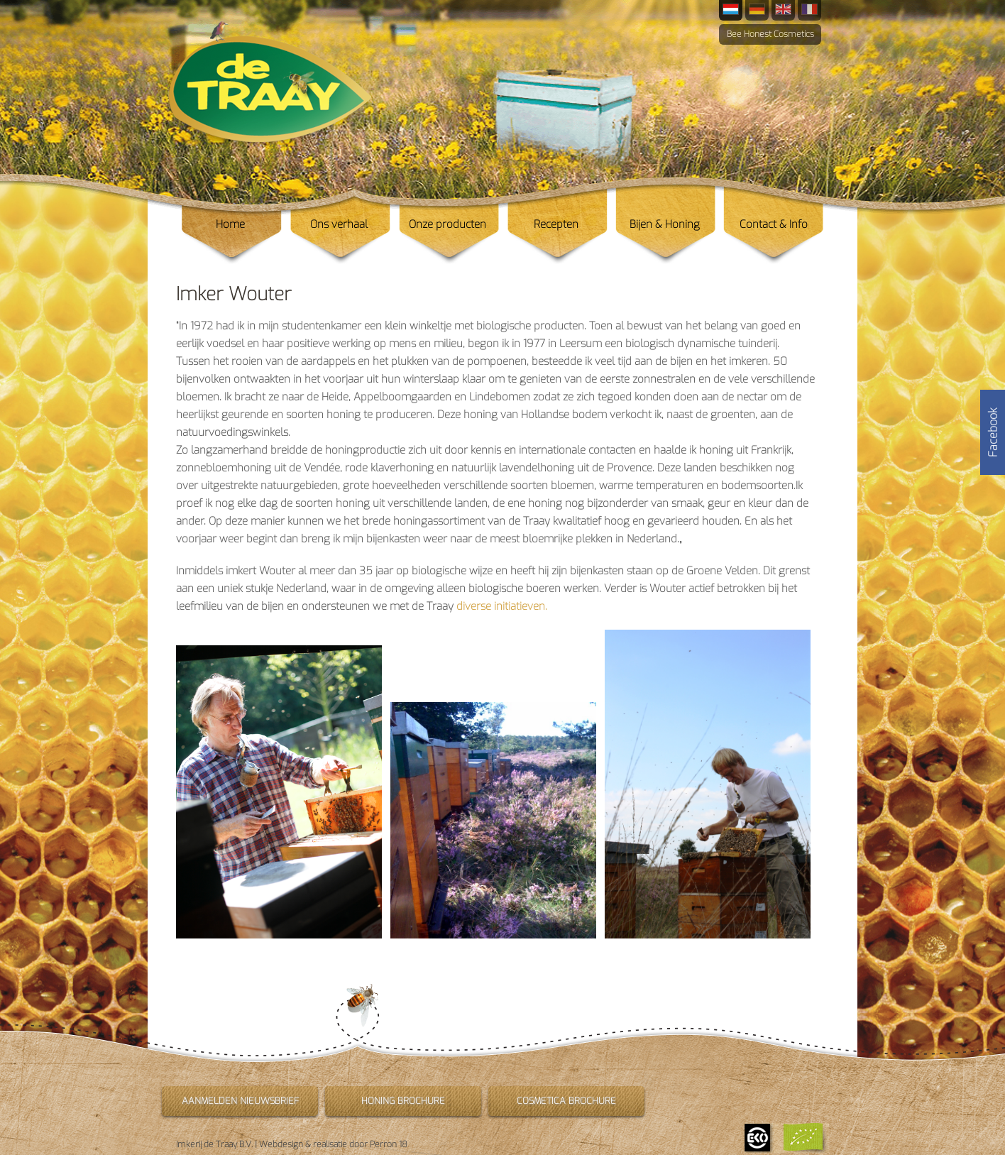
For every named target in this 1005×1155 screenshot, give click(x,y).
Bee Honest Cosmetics (770, 34)
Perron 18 (388, 1144)
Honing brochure (403, 1101)
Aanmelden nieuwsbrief (240, 1101)
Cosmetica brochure (566, 1101)
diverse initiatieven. (501, 606)
